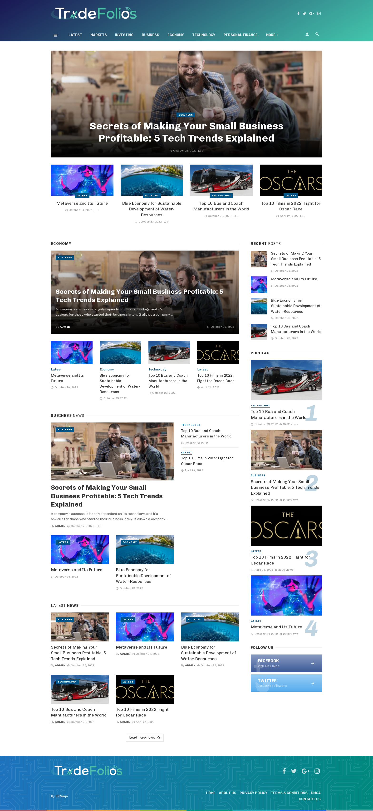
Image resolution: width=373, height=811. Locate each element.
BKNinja (61, 796)
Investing (124, 35)
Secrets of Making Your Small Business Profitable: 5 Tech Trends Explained (186, 132)
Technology (203, 35)
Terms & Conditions (289, 793)
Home (211, 793)
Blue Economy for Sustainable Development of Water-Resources (151, 209)
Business (150, 35)
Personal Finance (241, 35)
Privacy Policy (253, 793)
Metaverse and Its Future (82, 203)
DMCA (316, 793)
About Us (227, 793)
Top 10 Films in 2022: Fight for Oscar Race (291, 206)
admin (65, 326)
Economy (175, 35)
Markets (98, 35)
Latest (75, 35)
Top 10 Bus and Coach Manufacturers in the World (221, 206)
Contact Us (310, 799)
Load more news (145, 737)
